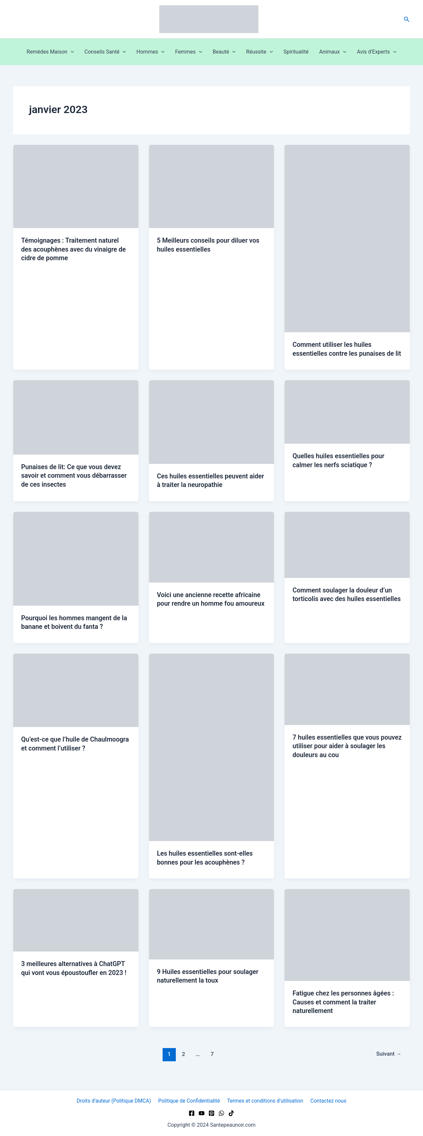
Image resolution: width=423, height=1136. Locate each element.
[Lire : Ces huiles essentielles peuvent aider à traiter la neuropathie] (211, 430)
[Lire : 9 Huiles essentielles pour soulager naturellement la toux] (211, 931)
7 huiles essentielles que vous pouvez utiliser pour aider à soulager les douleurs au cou (346, 753)
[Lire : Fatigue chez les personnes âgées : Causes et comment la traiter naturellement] (347, 942)
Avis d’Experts (377, 52)
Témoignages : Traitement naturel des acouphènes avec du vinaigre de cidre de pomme (74, 249)
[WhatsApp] (221, 1113)
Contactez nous (328, 1101)
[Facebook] (192, 1113)
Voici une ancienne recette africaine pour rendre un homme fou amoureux (210, 611)
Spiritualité (296, 52)
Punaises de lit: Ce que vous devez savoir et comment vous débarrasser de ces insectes (75, 483)
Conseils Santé (105, 52)
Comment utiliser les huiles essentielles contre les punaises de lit (344, 353)
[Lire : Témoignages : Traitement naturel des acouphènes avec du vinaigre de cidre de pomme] (75, 186)
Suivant (388, 1061)
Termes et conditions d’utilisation (265, 1101)
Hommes (150, 52)
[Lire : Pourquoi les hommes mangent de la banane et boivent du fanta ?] (75, 566)
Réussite (259, 52)
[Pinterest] (211, 1113)
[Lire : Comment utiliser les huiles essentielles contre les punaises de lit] (347, 238)
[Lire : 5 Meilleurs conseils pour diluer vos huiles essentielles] (211, 186)
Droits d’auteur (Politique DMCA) (115, 1101)
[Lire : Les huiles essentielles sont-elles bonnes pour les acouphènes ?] (211, 754)
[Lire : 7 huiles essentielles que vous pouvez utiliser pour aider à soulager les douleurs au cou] (347, 696)
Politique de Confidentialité (189, 1101)
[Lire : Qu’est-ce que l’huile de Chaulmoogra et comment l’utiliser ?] (75, 698)
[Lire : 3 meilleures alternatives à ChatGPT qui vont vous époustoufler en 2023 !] (75, 927)
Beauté (224, 52)
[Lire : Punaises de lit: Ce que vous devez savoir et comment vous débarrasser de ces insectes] (75, 425)
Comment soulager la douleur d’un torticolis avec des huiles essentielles (343, 606)
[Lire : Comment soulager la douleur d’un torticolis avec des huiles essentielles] (347, 552)
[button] (407, 19)
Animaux (332, 52)
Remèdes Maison (50, 52)
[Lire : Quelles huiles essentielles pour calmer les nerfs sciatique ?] (347, 420)
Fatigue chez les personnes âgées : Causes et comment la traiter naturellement (344, 1009)
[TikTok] (231, 1113)
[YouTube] (202, 1113)
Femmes (188, 52)
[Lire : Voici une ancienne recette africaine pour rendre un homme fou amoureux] (211, 554)
